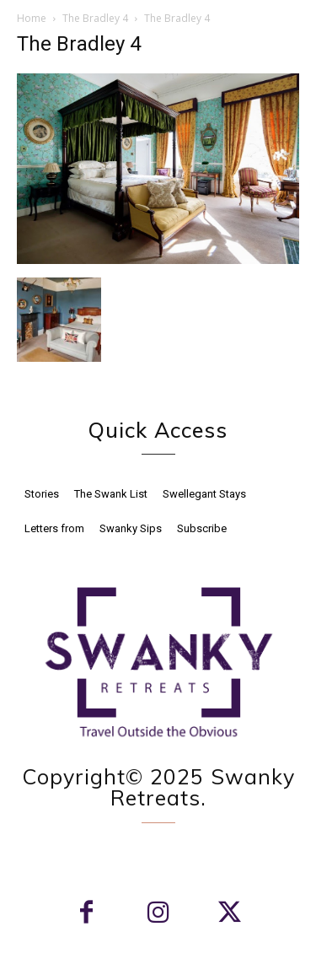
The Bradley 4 (95, 18)
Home (31, 18)
